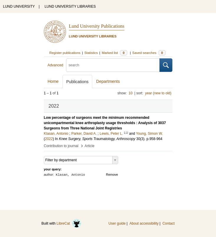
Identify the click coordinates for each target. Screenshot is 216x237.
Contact (168, 223)
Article (89, 146)
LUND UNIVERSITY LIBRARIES (70, 6)
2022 (49, 139)
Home (53, 81)
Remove (112, 174)
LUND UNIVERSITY (19, 6)
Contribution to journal (61, 146)
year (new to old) (158, 93)
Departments (108, 81)
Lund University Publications (96, 26)
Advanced (55, 65)
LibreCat (69, 223)
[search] (113, 65)
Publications (77, 81)
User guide (117, 223)
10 (130, 93)
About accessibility (144, 223)
